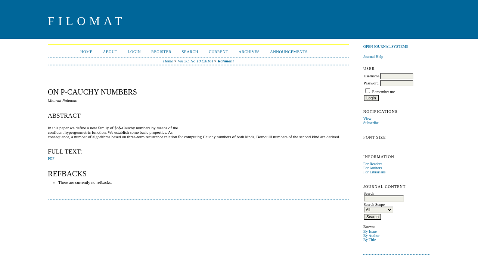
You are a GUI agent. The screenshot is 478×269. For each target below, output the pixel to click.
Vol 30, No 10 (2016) (195, 61)
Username (371, 76)
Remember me (383, 92)
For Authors (372, 168)
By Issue (370, 231)
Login (134, 52)
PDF (51, 159)
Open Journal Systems (385, 46)
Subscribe (371, 123)
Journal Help (373, 57)
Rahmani (226, 61)
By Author (371, 236)
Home (86, 52)
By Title (369, 240)
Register (161, 52)
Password (371, 83)
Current (218, 52)
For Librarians (374, 172)
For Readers (372, 164)
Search (190, 52)
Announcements (288, 52)
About (110, 52)
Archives (249, 52)
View (367, 119)
